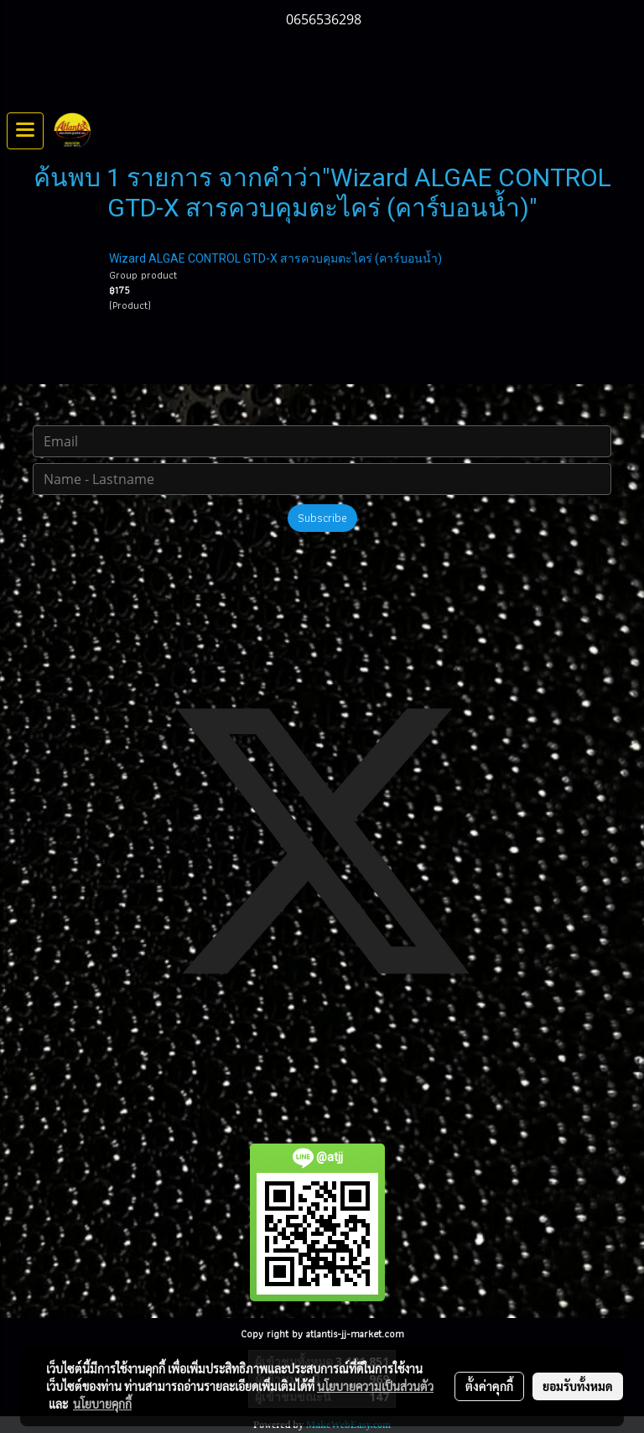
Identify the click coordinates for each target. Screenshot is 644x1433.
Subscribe (322, 517)
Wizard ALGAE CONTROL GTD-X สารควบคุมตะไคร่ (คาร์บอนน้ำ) (275, 258)
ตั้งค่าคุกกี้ (489, 1386)
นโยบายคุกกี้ (102, 1403)
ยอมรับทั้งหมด (578, 1386)
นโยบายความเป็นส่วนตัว (375, 1386)
